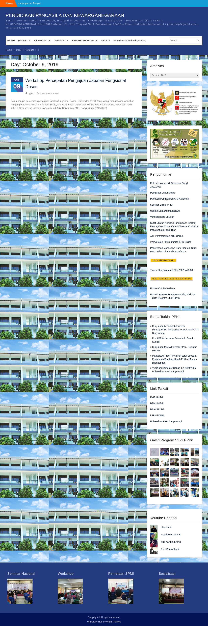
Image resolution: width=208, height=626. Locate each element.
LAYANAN (59, 40)
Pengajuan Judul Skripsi (162, 192)
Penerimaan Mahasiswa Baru (129, 40)
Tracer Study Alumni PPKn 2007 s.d (169, 270)
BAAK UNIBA (157, 409)
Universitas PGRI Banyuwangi (166, 421)
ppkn (31, 93)
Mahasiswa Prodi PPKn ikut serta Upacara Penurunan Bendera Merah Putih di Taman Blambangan (174, 359)
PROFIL (22, 40)
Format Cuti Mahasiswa (162, 288)
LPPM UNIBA (157, 415)
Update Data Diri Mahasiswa (165, 210)
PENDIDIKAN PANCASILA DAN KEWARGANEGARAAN (65, 15)
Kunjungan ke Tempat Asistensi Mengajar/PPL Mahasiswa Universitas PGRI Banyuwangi (175, 329)
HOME (11, 40)
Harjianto (166, 527)
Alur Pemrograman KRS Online (166, 236)
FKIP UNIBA (156, 397)
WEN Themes (113, 621)
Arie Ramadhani (170, 549)
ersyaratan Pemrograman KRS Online (171, 242)
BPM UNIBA (156, 403)
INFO (104, 40)
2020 (190, 270)
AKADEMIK (40, 40)
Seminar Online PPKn (161, 204)
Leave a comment (49, 93)
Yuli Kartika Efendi (171, 541)
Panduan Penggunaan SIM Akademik (169, 198)
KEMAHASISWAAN (83, 40)
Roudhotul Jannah (171, 534)
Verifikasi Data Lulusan (162, 216)
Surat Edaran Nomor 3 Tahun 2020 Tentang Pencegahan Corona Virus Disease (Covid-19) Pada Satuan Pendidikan (174, 226)
